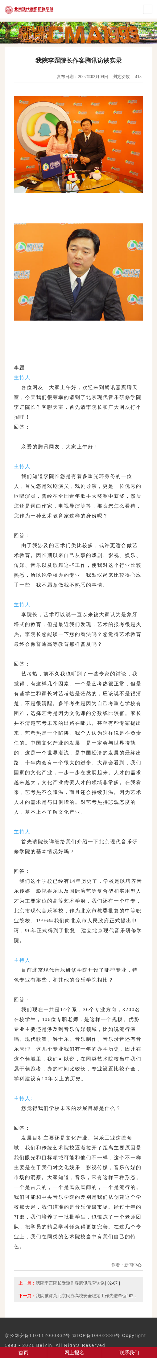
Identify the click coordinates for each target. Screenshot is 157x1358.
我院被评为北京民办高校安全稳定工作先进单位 (81, 1295)
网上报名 (74, 1352)
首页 (23, 1352)
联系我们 (129, 1352)
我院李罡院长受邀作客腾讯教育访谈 (70, 1283)
